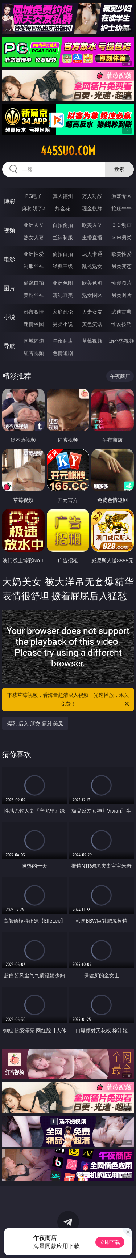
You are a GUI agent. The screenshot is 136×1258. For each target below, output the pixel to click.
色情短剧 (63, 353)
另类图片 (121, 295)
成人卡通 (92, 253)
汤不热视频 (121, 340)
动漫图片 (121, 282)
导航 (9, 346)
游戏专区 (121, 195)
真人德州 (63, 195)
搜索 (119, 169)
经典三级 (63, 266)
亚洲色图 (63, 282)
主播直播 (92, 237)
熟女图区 (92, 295)
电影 (9, 259)
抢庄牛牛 (121, 208)
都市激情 (34, 311)
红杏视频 (34, 353)
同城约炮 (34, 340)
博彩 (9, 201)
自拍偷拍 (63, 224)
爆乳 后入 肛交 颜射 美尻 (35, 723)
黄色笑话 (92, 324)
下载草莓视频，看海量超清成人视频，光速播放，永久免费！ (69, 699)
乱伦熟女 (92, 266)
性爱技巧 (121, 324)
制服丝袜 (34, 266)
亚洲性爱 (34, 253)
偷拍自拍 (63, 253)
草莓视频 (92, 340)
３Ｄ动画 (121, 224)
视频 (9, 230)
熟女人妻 (34, 237)
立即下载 (110, 1241)
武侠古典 (121, 311)
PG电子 (33, 195)
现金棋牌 (92, 208)
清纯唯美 (63, 295)
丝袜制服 (63, 237)
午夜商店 (63, 340)
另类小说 (63, 324)
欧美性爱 (121, 253)
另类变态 (121, 266)
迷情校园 (34, 324)
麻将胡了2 (33, 208)
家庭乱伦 (63, 311)
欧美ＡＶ (92, 224)
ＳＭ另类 (121, 237)
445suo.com (68, 151)
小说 (9, 317)
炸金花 (62, 208)
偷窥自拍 (34, 282)
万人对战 (92, 195)
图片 (9, 288)
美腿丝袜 (34, 295)
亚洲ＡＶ (34, 224)
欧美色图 (92, 282)
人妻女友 (92, 311)
